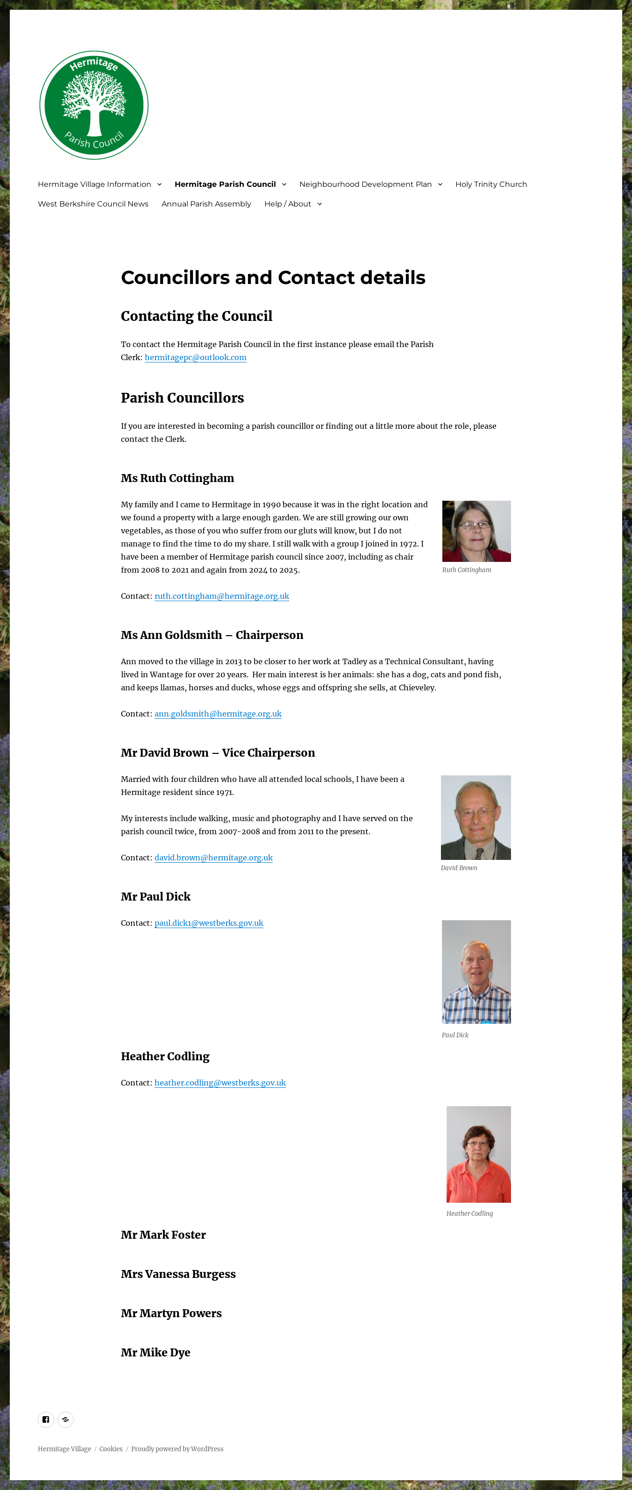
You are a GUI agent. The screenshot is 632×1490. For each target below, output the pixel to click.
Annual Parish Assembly (206, 203)
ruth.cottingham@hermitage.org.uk (222, 596)
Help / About (288, 203)
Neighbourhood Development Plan (365, 184)
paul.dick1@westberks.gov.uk (209, 923)
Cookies (111, 1449)
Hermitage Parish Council (225, 184)
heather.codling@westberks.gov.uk (220, 1082)
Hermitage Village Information (94, 184)
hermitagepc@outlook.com (196, 357)
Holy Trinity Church (491, 184)
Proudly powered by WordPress (177, 1449)
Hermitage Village (64, 1449)
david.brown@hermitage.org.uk (214, 857)
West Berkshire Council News (93, 203)
